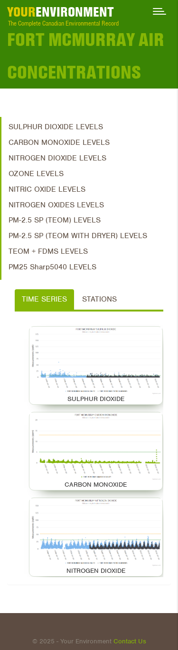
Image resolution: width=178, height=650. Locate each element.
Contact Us (129, 641)
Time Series (44, 299)
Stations (99, 299)
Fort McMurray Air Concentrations (85, 56)
